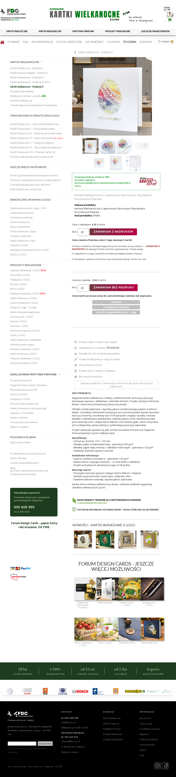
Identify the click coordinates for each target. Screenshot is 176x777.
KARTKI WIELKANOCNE (50, 31)
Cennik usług (146, 723)
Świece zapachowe (20, 226)
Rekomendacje (42, 42)
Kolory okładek (18, 458)
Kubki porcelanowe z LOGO (27, 293)
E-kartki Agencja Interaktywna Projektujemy (33, 105)
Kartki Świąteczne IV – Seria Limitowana (36, 138)
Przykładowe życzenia (116, 307)
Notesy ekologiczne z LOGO (25, 330)
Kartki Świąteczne (111, 723)
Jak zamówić (94, 42)
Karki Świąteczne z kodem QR (25, 189)
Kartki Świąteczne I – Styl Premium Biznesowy (34, 124)
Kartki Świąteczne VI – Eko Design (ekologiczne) (35, 147)
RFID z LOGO (17, 288)
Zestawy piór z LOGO (21, 316)
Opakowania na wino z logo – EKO (28, 208)
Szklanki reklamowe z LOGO (25, 349)
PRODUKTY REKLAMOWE (117, 31)
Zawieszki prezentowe (22, 212)
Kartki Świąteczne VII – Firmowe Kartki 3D (32, 152)
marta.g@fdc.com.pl (70, 741)
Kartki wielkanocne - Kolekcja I (26, 68)
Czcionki (113, 42)
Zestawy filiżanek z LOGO (24, 363)
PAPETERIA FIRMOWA (83, 31)
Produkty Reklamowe (112, 734)
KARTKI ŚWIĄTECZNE (16, 31)
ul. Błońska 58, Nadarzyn (73, 746)
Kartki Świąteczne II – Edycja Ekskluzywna (32, 128)
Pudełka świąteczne (20, 235)
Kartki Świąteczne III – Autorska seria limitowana (36, 133)
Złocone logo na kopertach (24, 403)
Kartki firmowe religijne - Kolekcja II (29, 72)
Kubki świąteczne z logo (22, 240)
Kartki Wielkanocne (111, 718)
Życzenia (129, 42)
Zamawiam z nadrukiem (113, 231)
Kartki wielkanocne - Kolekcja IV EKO (30, 82)
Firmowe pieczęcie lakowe (24, 422)
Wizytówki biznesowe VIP (24, 389)
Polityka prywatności (149, 739)
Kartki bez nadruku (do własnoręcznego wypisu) (35, 180)
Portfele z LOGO (19, 325)
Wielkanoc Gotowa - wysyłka (28, 95)
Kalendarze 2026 (19, 245)
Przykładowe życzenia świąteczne (28, 453)
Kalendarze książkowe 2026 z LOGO (29, 249)
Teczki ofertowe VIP (21, 380)
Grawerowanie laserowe (23, 474)
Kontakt (146, 42)
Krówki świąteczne (20, 222)
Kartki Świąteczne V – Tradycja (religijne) (32, 142)
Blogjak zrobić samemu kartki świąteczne (29, 469)
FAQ (25, 42)
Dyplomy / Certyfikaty (22, 412)
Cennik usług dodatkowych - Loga (116, 312)
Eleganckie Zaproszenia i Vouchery (28, 385)
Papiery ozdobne (19, 417)
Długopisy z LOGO (20, 279)
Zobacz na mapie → (70, 752)
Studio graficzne (69, 42)
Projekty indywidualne (22, 91)
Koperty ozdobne (19, 426)
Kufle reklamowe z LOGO (23, 353)
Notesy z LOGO (18, 254)
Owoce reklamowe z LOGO (24, 302)
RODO (143, 750)
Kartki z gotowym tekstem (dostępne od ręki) (33, 175)
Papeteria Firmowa (111, 728)
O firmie (14, 42)
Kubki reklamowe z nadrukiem (25, 339)
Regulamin (144, 734)
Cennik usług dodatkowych (24, 462)
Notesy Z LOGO (18, 394)
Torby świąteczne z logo (23, 231)
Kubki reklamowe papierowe (25, 312)
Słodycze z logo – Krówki (23, 307)
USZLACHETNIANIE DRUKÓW (155, 31)
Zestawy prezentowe (21, 217)
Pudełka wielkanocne (21, 100)
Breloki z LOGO (18, 284)
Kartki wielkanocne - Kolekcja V (27, 86)
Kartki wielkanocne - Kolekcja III (27, 77)
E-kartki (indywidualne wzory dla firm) (30, 184)
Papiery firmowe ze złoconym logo (28, 408)
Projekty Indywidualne (113, 739)
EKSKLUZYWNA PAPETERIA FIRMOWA (35, 374)
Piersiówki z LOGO (20, 274)
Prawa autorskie (147, 744)
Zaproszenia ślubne (20, 442)
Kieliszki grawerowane (22, 344)
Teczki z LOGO (18, 335)
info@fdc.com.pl (68, 722)
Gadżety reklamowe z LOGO (28, 270)
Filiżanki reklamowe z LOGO (25, 358)
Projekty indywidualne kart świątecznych (31, 156)
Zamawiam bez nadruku (113, 287)
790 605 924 (112, 347)
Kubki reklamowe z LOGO (23, 298)
